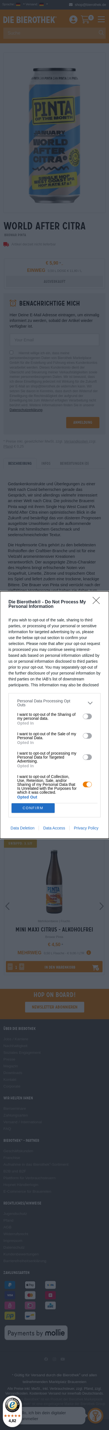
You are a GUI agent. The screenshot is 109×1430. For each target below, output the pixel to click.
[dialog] (54, 715)
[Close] (98, 602)
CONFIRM (33, 808)
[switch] (87, 716)
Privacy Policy (86, 828)
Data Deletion (23, 828)
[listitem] (54, 703)
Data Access (54, 828)
